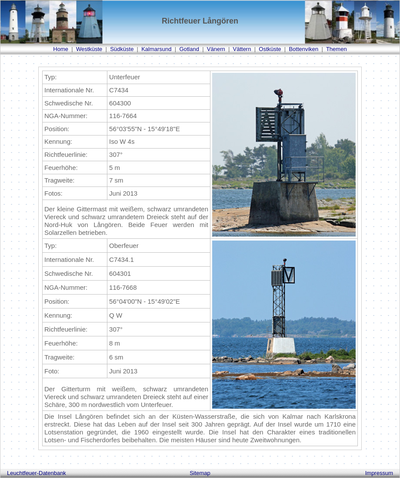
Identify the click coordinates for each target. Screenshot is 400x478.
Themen (336, 49)
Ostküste (270, 49)
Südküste (121, 49)
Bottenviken (303, 49)
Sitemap (200, 473)
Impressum (379, 473)
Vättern (242, 49)
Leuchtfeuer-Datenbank (36, 473)
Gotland (189, 49)
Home (60, 49)
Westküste (89, 49)
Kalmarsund (156, 49)
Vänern (216, 49)
